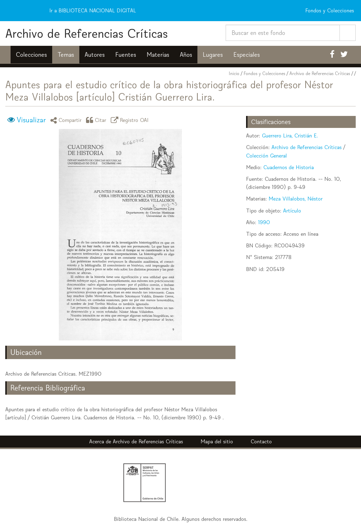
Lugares (213, 54)
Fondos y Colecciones (264, 73)
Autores (95, 54)
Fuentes (125, 54)
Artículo (292, 210)
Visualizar (31, 119)
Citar (97, 120)
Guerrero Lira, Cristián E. (290, 135)
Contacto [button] (261, 441)
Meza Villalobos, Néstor (296, 198)
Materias (158, 54)
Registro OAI (131, 120)
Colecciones (31, 54)
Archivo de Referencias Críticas (86, 33)
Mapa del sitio (217, 441)
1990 (264, 222)
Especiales (246, 54)
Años (186, 54)
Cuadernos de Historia (288, 167)
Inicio (234, 73)
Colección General (266, 155)
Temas (65, 54)
